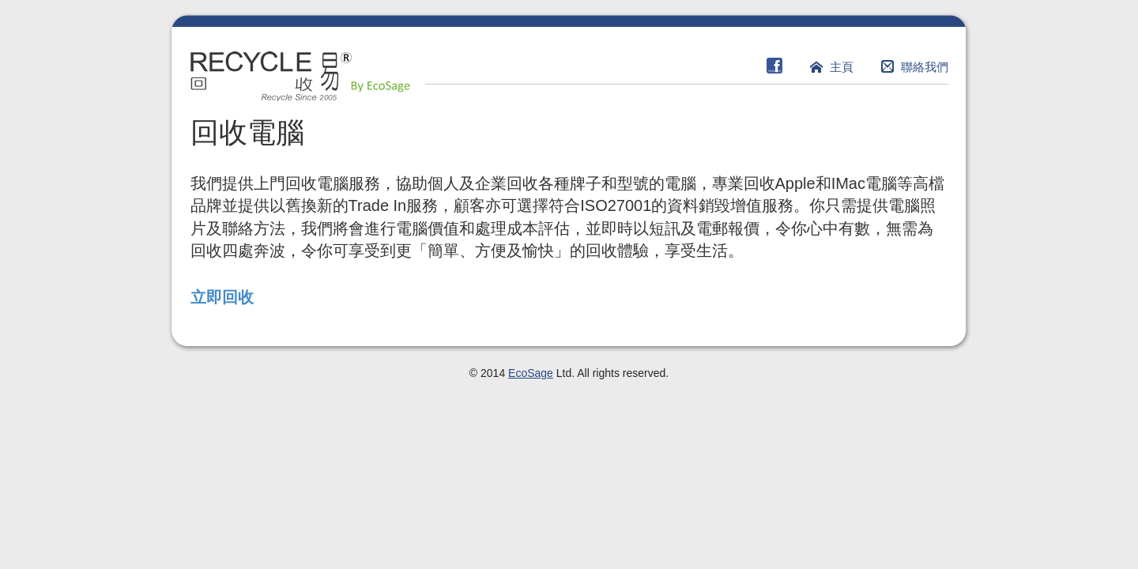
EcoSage (530, 373)
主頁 (842, 66)
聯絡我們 (924, 66)
